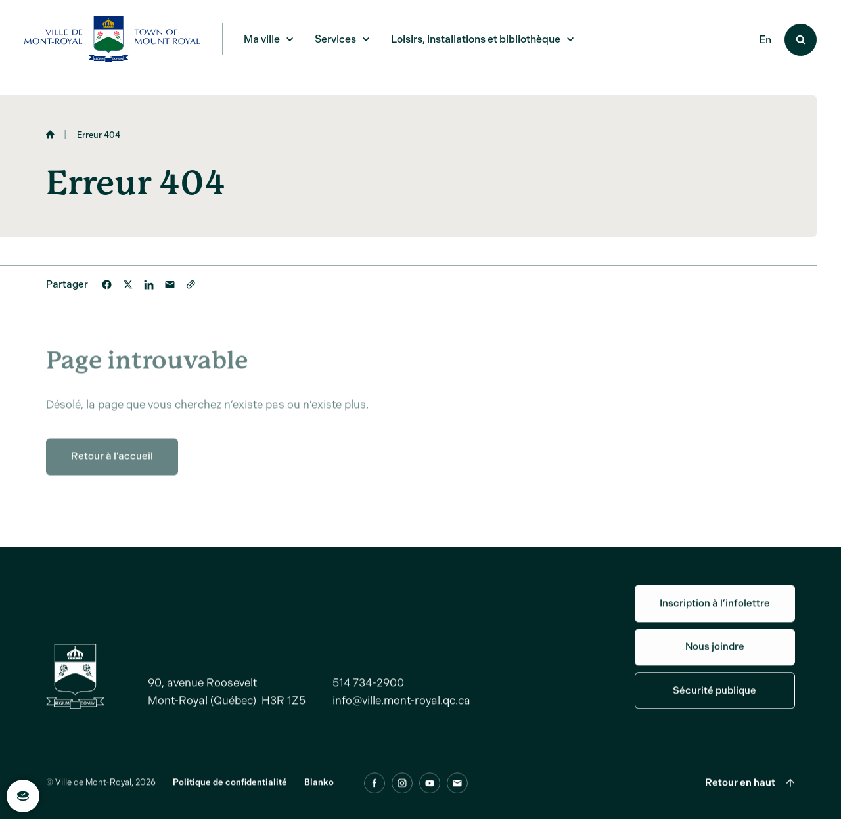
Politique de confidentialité (230, 791)
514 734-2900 (368, 690)
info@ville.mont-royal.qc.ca (401, 708)
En (765, 39)
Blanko (319, 791)
